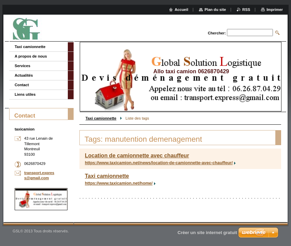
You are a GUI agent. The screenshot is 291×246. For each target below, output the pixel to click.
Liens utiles (25, 94)
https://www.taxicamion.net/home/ (119, 183)
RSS (246, 9)
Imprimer (274, 9)
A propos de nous (31, 56)
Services (22, 66)
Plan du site (215, 9)
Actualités (24, 75)
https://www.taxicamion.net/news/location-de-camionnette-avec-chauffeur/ (159, 162)
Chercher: (217, 33)
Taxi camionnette (101, 118)
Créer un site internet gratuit (207, 232)
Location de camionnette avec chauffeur (137, 155)
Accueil (181, 9)
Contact (22, 85)
